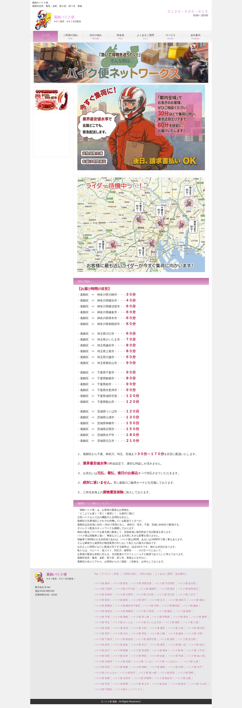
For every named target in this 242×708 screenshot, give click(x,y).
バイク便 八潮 (190, 622)
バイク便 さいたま (123, 622)
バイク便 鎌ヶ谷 (177, 644)
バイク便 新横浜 (103, 605)
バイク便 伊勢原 (161, 616)
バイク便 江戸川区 (125, 588)
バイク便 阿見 (102, 667)
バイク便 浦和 (172, 622)
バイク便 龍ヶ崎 (147, 672)
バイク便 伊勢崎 (142, 678)
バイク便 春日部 (195, 628)
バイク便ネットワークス (128, 689)
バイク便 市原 (176, 655)
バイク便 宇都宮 (103, 689)
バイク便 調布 (120, 600)
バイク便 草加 (139, 633)
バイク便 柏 (177, 650)
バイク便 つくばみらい (167, 661)
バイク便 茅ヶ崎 (140, 616)
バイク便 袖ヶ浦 (195, 655)
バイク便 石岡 (176, 667)
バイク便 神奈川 (177, 600)
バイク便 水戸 (194, 667)
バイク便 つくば (142, 661)
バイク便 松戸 (102, 650)
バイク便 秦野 (199, 616)
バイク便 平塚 (102, 616)
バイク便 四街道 (124, 639)
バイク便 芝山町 (187, 639)
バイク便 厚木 (180, 616)
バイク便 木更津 (103, 661)
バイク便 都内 (102, 583)
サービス (106, 573)
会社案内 (180, 573)
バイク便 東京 (120, 583)
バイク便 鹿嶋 (157, 667)
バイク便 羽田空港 (141, 583)
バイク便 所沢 (102, 633)
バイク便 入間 (194, 633)
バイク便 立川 (157, 600)
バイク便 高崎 (185, 672)
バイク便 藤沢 (164, 611)
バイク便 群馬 (167, 672)
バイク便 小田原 (145, 611)
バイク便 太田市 (122, 678)
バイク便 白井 (120, 655)
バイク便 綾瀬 (183, 611)
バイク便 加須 (120, 628)
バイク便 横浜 (196, 600)
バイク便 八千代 (195, 650)
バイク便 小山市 (198, 683)
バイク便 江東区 (103, 588)
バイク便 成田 (167, 639)
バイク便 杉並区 (103, 594)
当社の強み (146, 573)
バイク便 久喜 (139, 628)
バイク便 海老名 (103, 611)
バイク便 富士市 (140, 683)
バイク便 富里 (102, 644)
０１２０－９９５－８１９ (187, 11)
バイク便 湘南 (120, 616)
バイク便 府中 (139, 600)
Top (96, 573)
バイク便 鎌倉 (190, 605)
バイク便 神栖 (139, 667)
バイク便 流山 (196, 644)
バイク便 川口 (120, 633)
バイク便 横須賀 (171, 605)
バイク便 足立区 (166, 594)
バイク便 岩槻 (102, 628)
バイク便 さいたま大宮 (148, 622)
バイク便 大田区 (124, 594)
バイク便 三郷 (157, 633)
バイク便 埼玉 (102, 622)
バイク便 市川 (139, 644)
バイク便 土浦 (190, 661)
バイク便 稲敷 (120, 667)
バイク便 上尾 (176, 628)
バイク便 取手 (128, 672)
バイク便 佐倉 (157, 655)
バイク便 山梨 (183, 678)
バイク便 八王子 (187, 594)
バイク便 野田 (139, 655)
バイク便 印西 (102, 655)
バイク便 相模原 (124, 611)
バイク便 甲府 (102, 683)
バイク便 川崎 (151, 605)
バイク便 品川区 (187, 583)
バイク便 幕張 (160, 650)
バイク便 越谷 (176, 633)
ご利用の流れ (129, 573)
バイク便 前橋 (102, 678)
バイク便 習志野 (140, 650)
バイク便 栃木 (178, 683)
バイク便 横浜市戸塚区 (127, 605)
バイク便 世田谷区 (188, 588)
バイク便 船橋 (120, 650)
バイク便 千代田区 (164, 583)
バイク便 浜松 (160, 683)
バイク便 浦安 (157, 644)
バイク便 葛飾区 (147, 588)
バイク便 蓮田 (157, 628)
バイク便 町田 (102, 600)
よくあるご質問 (163, 573)
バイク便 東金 (120, 644)
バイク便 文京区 (145, 594)
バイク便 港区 (167, 588)
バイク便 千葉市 (103, 639)
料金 (116, 573)
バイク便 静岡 (120, 683)
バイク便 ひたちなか (105, 672)
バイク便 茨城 (123, 661)
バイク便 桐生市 (163, 678)
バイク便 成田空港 (146, 639)
